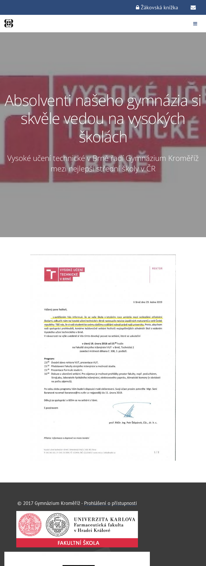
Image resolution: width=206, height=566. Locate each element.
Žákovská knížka (157, 7)
